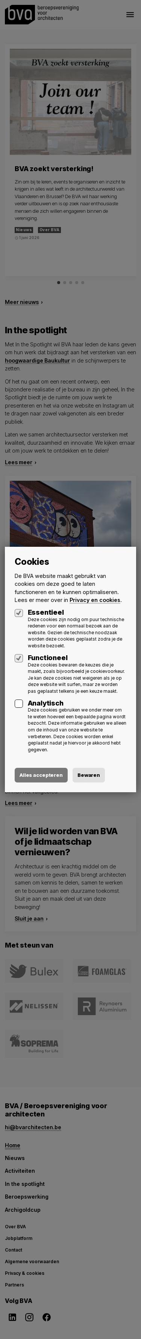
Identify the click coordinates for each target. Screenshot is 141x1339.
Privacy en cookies (95, 600)
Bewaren (88, 775)
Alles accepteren (41, 775)
